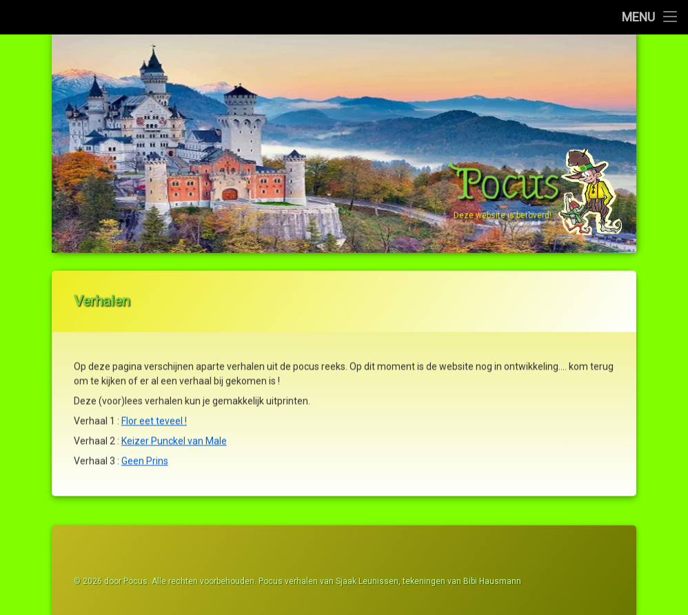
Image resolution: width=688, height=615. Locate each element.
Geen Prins (144, 455)
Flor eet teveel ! (154, 415)
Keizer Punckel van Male (174, 435)
